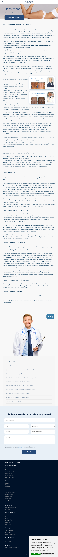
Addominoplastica (10, 472)
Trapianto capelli (10, 492)
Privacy (9, 446)
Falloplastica (8, 498)
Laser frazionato (9, 517)
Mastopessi (8, 496)
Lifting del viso (9, 494)
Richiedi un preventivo (14, 17)
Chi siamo (8, 532)
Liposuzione (8, 473)
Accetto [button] (33, 553)
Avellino (7, 486)
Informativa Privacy (10, 507)
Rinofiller (7, 522)
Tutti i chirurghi (9, 530)
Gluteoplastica (9, 502)
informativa (20, 447)
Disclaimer (8, 509)
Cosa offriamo (9, 542)
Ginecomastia (9, 475)
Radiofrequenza (9, 519)
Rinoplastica (8, 470)
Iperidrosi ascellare (10, 515)
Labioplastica (9, 500)
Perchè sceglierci (10, 534)
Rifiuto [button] (38, 553)
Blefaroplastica (9, 477)
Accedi (7, 540)
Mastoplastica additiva (11, 468)
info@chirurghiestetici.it (12, 547)
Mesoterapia (8, 520)
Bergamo (7, 485)
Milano (7, 483)
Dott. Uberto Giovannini (38, 79)
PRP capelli (8, 524)
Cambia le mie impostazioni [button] (47, 553)
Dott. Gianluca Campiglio (38, 93)
